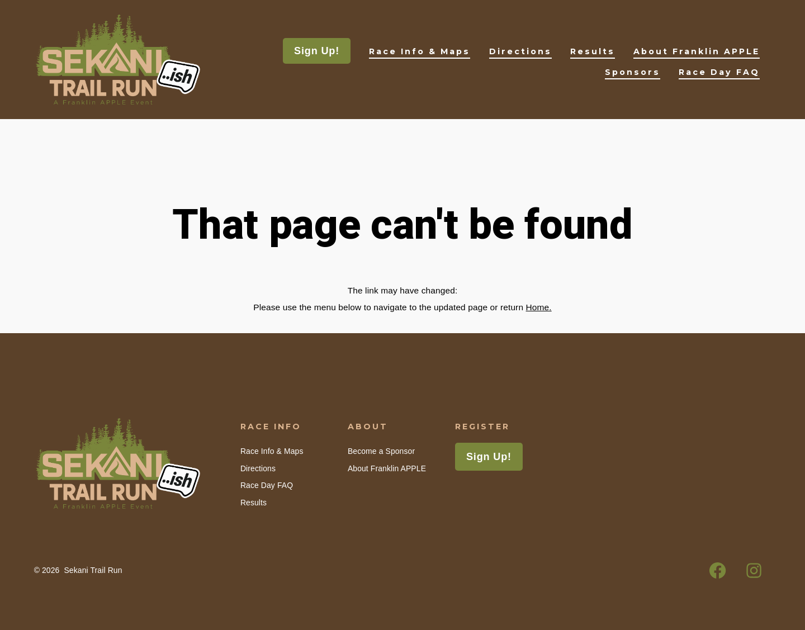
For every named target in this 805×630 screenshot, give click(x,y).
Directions (520, 51)
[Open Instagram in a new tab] (754, 570)
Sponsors (632, 72)
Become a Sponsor (381, 451)
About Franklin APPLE (696, 51)
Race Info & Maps (419, 51)
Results (592, 51)
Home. (539, 307)
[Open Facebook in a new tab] (717, 570)
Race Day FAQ (719, 72)
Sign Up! (316, 50)
